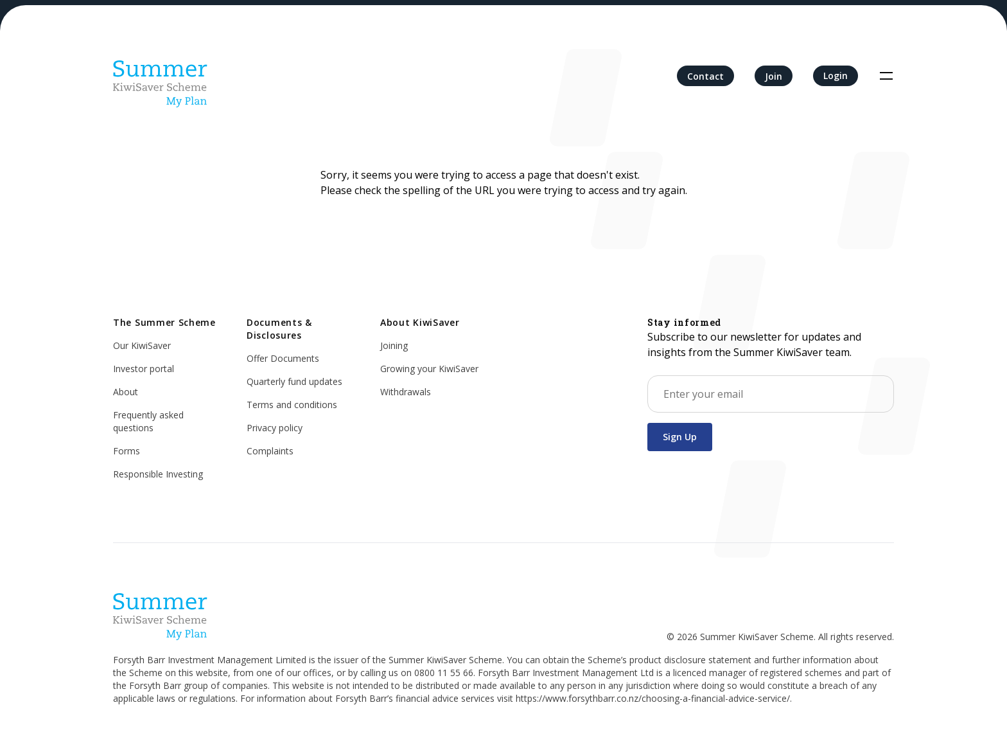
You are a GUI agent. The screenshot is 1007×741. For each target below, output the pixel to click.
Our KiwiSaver (142, 345)
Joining (394, 345)
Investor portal (143, 368)
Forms (126, 451)
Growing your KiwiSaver (429, 368)
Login (835, 75)
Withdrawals (405, 392)
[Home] (160, 76)
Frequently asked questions (148, 421)
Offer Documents (283, 358)
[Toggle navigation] (886, 76)
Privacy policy (274, 428)
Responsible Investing (158, 474)
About (125, 392)
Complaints (270, 451)
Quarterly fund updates (294, 381)
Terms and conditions (292, 404)
